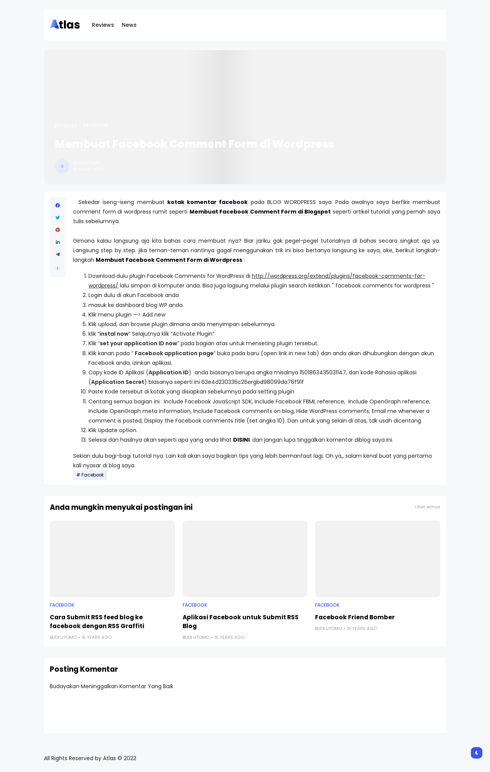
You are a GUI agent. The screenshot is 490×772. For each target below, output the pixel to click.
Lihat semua (427, 507)
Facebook (96, 125)
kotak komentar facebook (207, 202)
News (129, 25)
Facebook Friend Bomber (355, 617)
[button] (58, 268)
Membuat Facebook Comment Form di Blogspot (260, 211)
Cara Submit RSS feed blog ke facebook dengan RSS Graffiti (97, 621)
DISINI (241, 440)
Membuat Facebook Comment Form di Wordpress (169, 260)
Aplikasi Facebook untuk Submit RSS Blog (241, 621)
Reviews (103, 25)
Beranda (66, 125)
